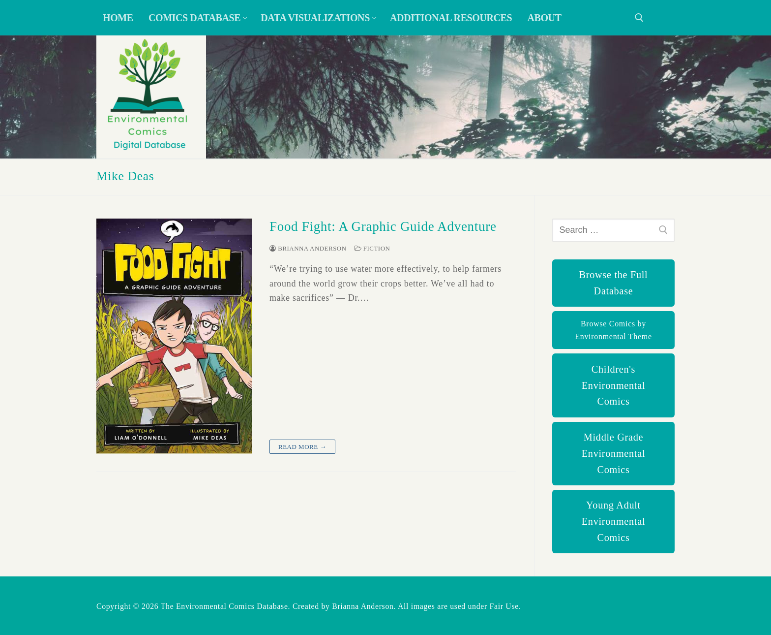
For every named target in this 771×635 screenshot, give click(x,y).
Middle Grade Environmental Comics (613, 453)
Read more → (302, 446)
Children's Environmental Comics (613, 385)
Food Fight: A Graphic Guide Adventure (383, 226)
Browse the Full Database (613, 282)
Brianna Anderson (308, 248)
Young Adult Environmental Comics (613, 521)
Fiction (372, 248)
